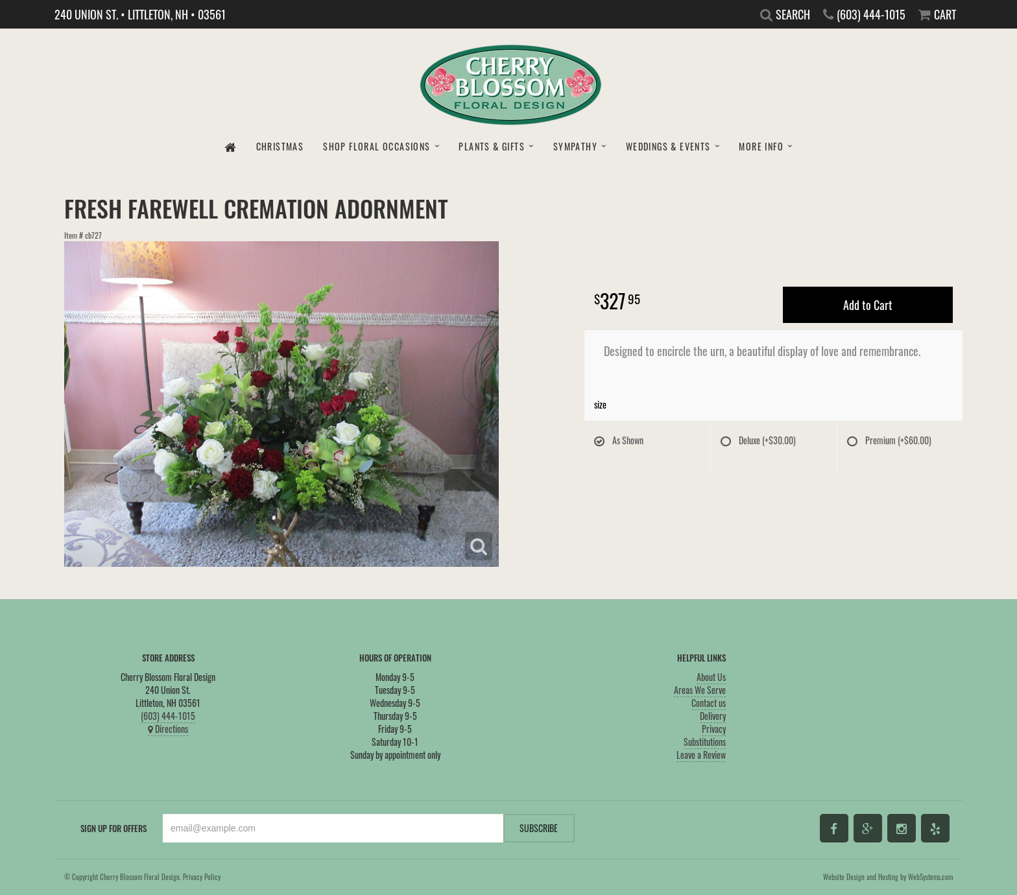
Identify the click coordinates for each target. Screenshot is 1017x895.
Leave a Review (701, 754)
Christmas (280, 146)
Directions (168, 728)
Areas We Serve (700, 690)
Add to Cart (867, 304)
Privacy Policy (202, 877)
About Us (711, 677)
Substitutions (705, 741)
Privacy (714, 728)
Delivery (713, 715)
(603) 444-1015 (168, 715)
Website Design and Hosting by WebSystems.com (888, 877)
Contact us (708, 703)
